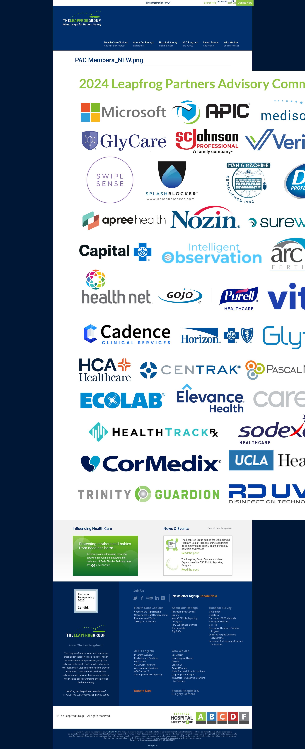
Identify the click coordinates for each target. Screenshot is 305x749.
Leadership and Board (182, 658)
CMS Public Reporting (144, 665)
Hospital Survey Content (183, 611)
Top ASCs (176, 631)
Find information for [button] (158, 3)
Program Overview (143, 655)
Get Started (214, 611)
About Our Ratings (143, 44)
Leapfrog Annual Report (183, 674)
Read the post (190, 553)
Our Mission (177, 655)
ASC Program (190, 44)
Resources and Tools (144, 618)
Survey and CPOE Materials (222, 618)
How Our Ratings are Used (184, 625)
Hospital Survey (168, 44)
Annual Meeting (179, 668)
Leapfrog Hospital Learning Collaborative (222, 636)
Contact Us (177, 665)
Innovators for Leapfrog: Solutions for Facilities (226, 643)
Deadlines (214, 615)
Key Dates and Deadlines (146, 658)
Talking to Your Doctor (145, 621)
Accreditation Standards (146, 668)
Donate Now (245, 2)
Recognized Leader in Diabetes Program (224, 630)
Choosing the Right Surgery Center (151, 615)
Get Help (213, 625)
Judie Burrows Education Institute (188, 671)
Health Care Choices (116, 44)
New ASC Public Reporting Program (184, 620)
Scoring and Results (219, 621)
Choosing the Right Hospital (147, 611)
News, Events (211, 44)
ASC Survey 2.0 (141, 671)
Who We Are (232, 44)
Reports (175, 615)
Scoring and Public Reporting (148, 674)
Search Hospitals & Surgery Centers (222, 3)
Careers (175, 661)
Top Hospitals (178, 628)
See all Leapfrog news (220, 528)
